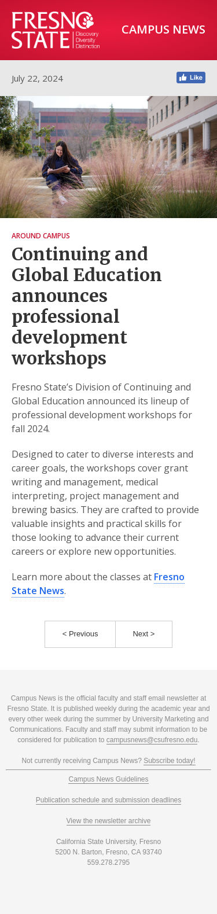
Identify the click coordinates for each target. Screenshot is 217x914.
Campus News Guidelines (108, 779)
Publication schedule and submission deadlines (109, 800)
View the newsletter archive (109, 821)
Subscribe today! (169, 761)
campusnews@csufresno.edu (152, 740)
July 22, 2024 (37, 78)
